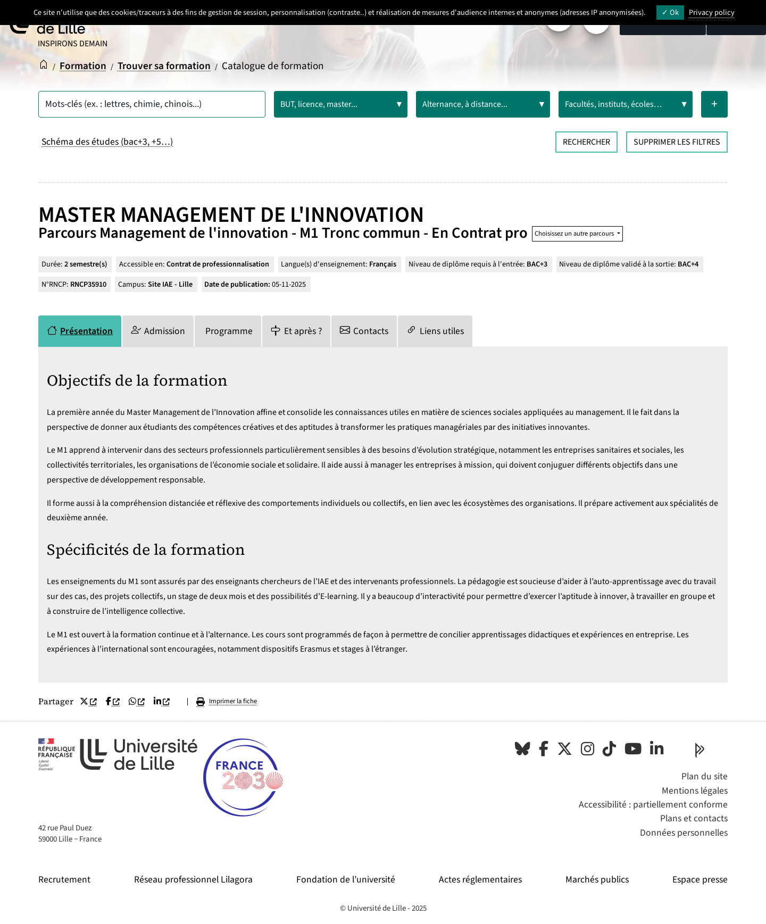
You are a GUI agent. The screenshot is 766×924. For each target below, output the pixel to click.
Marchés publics (597, 879)
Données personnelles (684, 832)
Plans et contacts (694, 818)
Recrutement (64, 879)
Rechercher (586, 142)
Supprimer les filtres (677, 142)
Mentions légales (695, 790)
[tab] (79, 331)
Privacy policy (712, 12)
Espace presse (700, 879)
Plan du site (704, 776)
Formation (83, 66)
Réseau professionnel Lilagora (193, 879)
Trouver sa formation (164, 66)
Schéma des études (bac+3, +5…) (107, 141)
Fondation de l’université (345, 879)
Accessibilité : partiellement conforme (653, 804)
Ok (670, 12)
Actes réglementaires (480, 879)
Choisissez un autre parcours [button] (575, 233)
